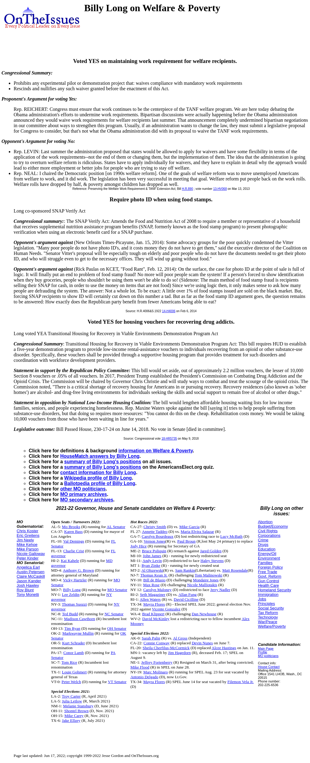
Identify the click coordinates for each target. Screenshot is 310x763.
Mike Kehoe (27, 544)
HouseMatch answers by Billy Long (100, 456)
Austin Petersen (31, 572)
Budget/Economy (273, 526)
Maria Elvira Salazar (197, 531)
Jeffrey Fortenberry (157, 662)
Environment (269, 558)
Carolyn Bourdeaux (157, 536)
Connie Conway (156, 643)
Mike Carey (74, 715)
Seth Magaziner (152, 594)
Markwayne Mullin (78, 633)
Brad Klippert (153, 614)
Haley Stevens (212, 560)
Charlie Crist (73, 551)
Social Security (271, 608)
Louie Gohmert (74, 672)
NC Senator (114, 614)
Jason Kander (29, 581)
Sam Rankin (185, 570)
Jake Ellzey (71, 720)
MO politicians (268, 656)
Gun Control (268, 581)
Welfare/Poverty (272, 626)
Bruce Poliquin (154, 551)
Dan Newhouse (204, 614)
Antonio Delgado (144, 677)
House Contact (269, 667)
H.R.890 (187, 188)
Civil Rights (268, 531)
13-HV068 (220, 188)
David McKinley (156, 618)
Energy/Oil (267, 553)
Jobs (262, 599)
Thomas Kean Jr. (153, 575)
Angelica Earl (28, 567)
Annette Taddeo (154, 531)
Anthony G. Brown (78, 570)
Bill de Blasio (154, 580)
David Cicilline (186, 599)
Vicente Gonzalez (166, 609)
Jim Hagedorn (179, 652)
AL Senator (116, 526)
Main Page (266, 648)
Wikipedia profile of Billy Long (98, 478)
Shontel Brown (76, 710)
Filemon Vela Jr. (240, 681)
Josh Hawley (28, 585)
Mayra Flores (154, 604)
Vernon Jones (154, 541)
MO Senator (117, 589)
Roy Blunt (25, 590)
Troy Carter (71, 696)
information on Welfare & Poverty (155, 450)
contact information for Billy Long (98, 472)
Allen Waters (150, 599)
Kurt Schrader (73, 643)
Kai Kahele (70, 560)
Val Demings (73, 541)
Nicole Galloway (31, 553)
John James (152, 555)
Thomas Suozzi (74, 604)
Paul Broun (186, 541)
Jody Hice (138, 546)
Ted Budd (70, 614)
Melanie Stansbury (78, 706)
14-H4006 (168, 311)
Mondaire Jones (206, 580)
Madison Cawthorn (79, 618)
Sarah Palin (151, 638)
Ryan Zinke (151, 565)
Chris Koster (27, 531)
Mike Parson (27, 549)
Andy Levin (152, 560)
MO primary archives (83, 494)
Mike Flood (140, 667)
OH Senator (116, 628)
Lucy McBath (231, 536)
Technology (268, 617)
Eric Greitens (28, 535)
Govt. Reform (269, 576)
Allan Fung (187, 594)
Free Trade (267, 572)
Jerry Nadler (220, 589)
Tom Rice (69, 662)
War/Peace (267, 621)
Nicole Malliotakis (202, 585)
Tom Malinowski (208, 575)
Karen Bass (73, 531)
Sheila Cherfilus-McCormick (166, 648)
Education (266, 549)
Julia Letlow (72, 701)
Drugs (263, 544)
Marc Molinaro (155, 672)
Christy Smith (154, 526)
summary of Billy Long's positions (102, 461)
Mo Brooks (71, 526)
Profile (262, 652)
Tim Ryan (72, 628)
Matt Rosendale (235, 570)
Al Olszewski (152, 570)
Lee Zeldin (71, 594)
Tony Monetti (28, 594)
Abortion (265, 522)
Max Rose (151, 585)
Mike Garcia (189, 526)
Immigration (268, 594)
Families (265, 562)
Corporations (269, 535)
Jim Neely (25, 540)
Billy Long (72, 589)
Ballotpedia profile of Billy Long (99, 483)
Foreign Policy (270, 567)
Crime (263, 540)
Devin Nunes (202, 643)
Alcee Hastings (224, 648)
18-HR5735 (169, 438)
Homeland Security (274, 590)
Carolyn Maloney (157, 589)
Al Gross (180, 638)
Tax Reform (268, 612)
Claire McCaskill (31, 576)
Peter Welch (71, 681)
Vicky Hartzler (75, 580)
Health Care (268, 585)
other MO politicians (83, 488)
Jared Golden (211, 551)
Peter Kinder (27, 558)
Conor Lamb (73, 652)
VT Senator (117, 681)
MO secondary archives (86, 499)
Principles (266, 603)
